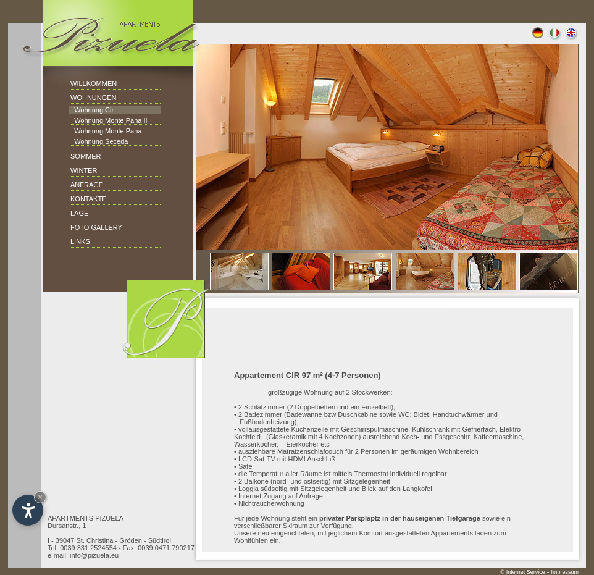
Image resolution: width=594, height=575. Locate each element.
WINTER (83, 170)
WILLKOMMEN (93, 83)
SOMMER (85, 156)
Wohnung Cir (91, 110)
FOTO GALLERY (96, 227)
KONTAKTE (88, 199)
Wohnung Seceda (98, 141)
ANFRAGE (86, 184)
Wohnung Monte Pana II (108, 120)
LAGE (79, 213)
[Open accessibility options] (27, 510)
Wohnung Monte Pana (105, 131)
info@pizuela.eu (94, 555)
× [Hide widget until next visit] (40, 497)
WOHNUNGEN (93, 97)
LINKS (80, 241)
